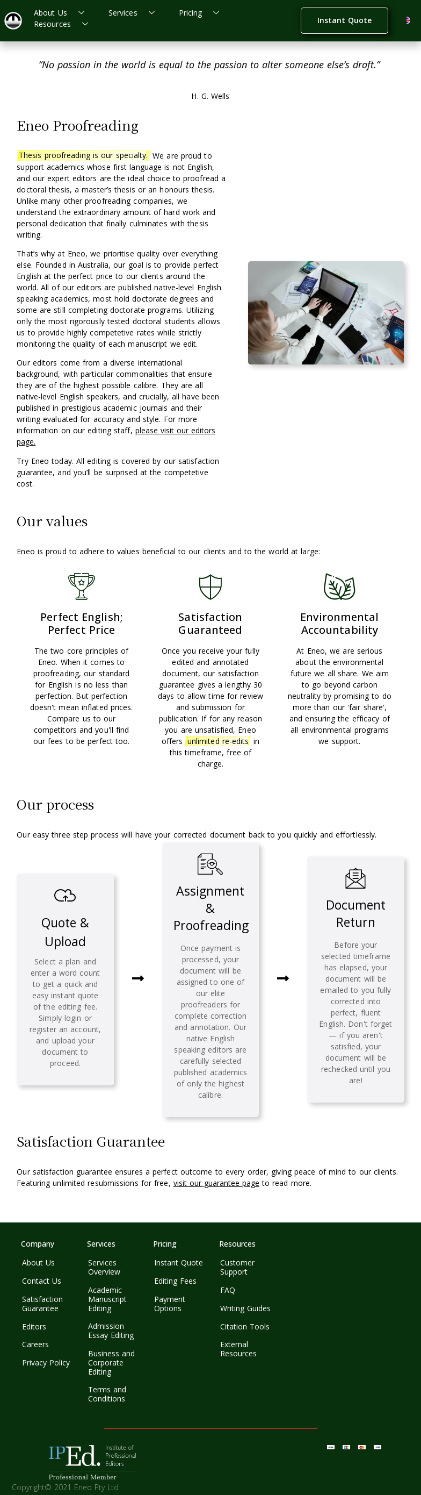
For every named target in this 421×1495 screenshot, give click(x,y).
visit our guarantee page (216, 1183)
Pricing (203, 13)
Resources (65, 24)
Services (135, 13)
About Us (63, 13)
